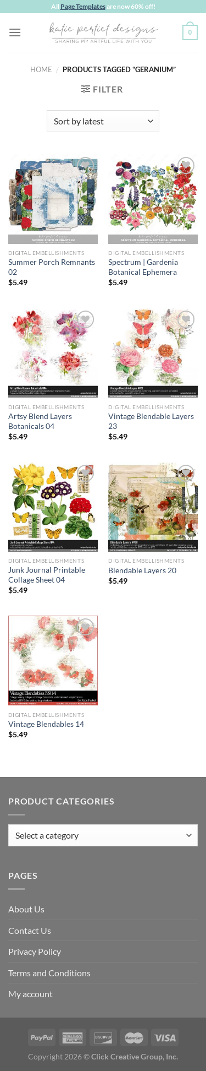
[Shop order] (103, 121)
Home (41, 69)
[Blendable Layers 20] (153, 507)
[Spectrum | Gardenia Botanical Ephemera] (153, 199)
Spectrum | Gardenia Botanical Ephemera (143, 267)
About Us (26, 909)
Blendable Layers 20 (142, 570)
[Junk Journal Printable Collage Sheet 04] (53, 507)
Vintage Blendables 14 (46, 724)
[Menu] (14, 32)
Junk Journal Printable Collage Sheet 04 (46, 575)
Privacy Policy (34, 951)
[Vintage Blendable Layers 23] (153, 353)
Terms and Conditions (49, 972)
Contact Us (29, 930)
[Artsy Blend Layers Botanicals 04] (53, 353)
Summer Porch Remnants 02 (51, 267)
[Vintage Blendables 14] (53, 660)
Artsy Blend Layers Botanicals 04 (40, 421)
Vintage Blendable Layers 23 (151, 421)
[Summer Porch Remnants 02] (53, 199)
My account (30, 993)
